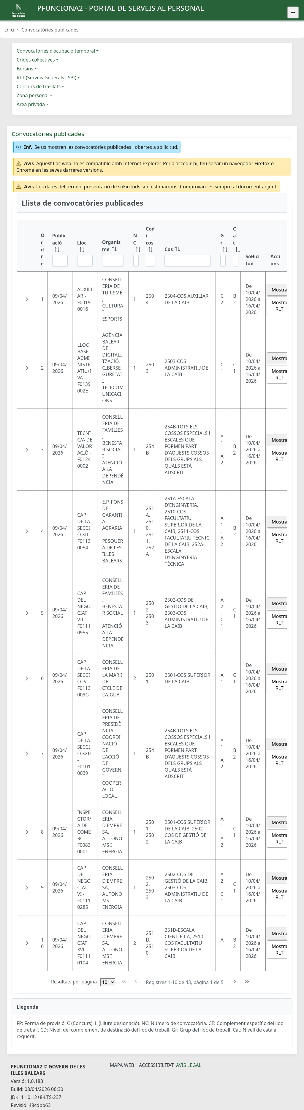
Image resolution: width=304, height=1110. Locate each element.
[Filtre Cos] (187, 261)
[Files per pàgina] (107, 982)
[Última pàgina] (247, 981)
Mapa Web (122, 1065)
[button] (26, 299)
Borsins (25, 68)
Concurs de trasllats (39, 86)
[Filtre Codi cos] (150, 261)
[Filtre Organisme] (113, 261)
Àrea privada (31, 104)
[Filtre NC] (136, 261)
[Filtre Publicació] (60, 261)
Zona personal (33, 95)
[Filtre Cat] (235, 261)
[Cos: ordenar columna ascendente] (188, 246)
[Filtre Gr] (223, 261)
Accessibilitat (156, 1065)
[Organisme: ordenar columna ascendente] (113, 246)
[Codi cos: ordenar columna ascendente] (150, 246)
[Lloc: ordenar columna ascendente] (84, 246)
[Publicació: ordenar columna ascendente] (60, 246)
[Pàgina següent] (234, 981)
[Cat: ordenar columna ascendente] (234, 246)
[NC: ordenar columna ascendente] (135, 246)
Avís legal (188, 1065)
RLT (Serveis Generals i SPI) (46, 77)
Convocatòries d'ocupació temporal (56, 51)
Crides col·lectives (36, 59)
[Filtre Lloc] (85, 261)
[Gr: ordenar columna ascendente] (222, 246)
